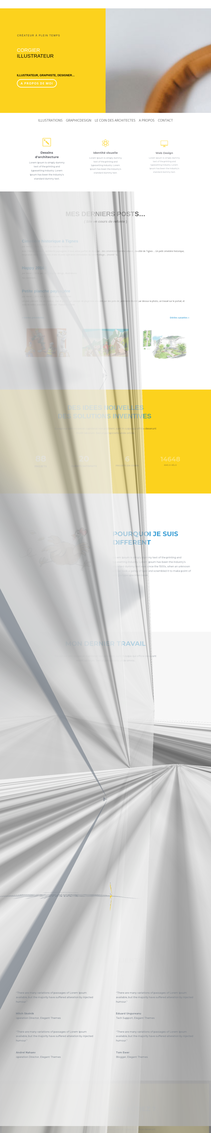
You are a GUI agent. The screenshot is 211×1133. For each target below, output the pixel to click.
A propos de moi (37, 83)
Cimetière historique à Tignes (50, 241)
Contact (165, 120)
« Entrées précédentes (33, 317)
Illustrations (50, 120)
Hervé (29, 246)
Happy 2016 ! (34, 268)
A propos (146, 120)
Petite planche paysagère (46, 291)
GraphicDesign (78, 120)
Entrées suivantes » (179, 317)
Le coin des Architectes (115, 120)
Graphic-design (56, 273)
